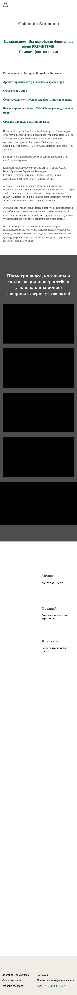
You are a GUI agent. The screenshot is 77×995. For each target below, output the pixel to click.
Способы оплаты (12, 980)
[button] (5, 5)
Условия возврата (12, 986)
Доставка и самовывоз (15, 975)
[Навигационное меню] (71, 5)
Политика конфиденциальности (55, 980)
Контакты (42, 975)
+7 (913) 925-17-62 (54, 986)
